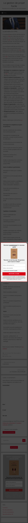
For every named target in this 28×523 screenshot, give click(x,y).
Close (27, 243)
